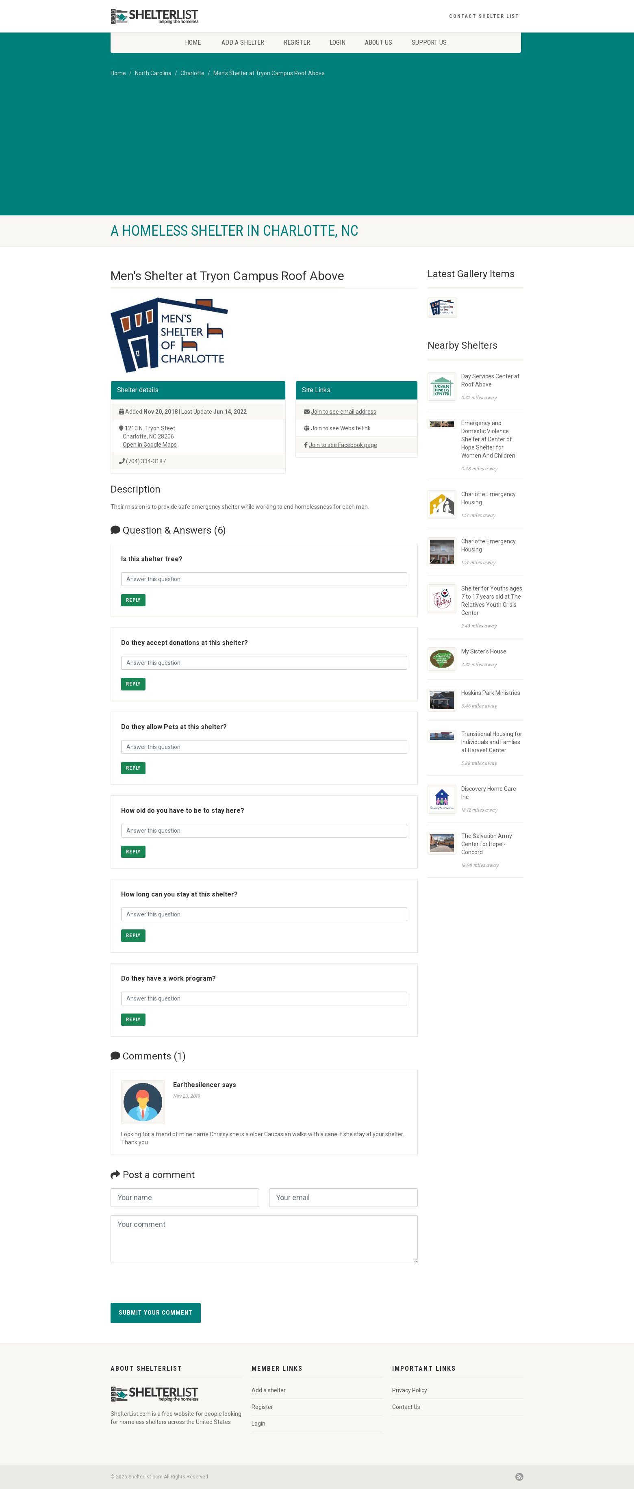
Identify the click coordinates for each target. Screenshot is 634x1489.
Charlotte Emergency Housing (488, 498)
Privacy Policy (409, 1390)
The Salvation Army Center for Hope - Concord (486, 844)
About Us (378, 42)
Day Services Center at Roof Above (490, 380)
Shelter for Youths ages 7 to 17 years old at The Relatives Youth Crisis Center (491, 600)
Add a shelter (242, 42)
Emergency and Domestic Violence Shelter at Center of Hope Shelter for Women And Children (488, 439)
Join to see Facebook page (343, 445)
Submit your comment (156, 1312)
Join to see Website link (341, 428)
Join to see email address (343, 411)
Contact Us (406, 1407)
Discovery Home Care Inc (488, 793)
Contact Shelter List (484, 16)
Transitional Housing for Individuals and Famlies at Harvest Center (491, 742)
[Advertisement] (317, 154)
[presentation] (172, 1287)
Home (193, 42)
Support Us (429, 42)
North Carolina (153, 73)
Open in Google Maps (150, 444)
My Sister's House (483, 651)
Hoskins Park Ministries (490, 693)
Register (297, 42)
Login (337, 42)
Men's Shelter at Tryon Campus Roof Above (269, 73)
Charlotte (192, 73)
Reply (133, 600)
